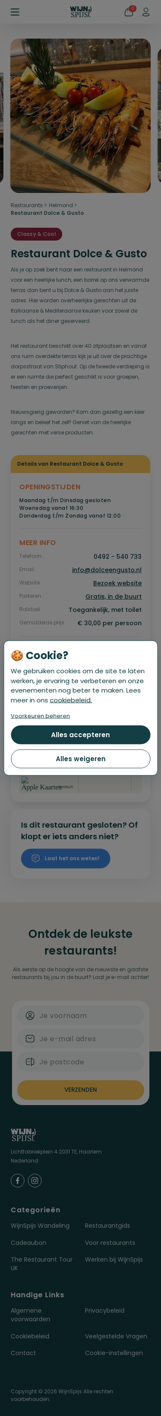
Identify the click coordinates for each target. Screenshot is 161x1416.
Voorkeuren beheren (40, 716)
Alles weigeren (81, 758)
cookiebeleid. (71, 699)
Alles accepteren (80, 734)
